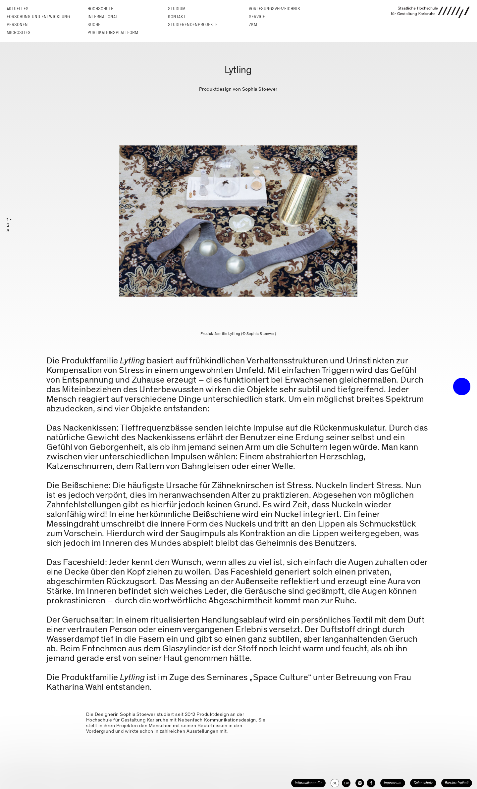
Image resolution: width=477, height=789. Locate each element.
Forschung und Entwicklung (38, 17)
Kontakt (177, 17)
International (102, 17)
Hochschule (100, 9)
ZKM (253, 24)
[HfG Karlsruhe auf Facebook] (371, 783)
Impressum (392, 782)
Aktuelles (17, 9)
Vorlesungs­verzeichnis (274, 9)
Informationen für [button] (308, 782)
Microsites (18, 32)
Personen (17, 24)
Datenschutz (423, 782)
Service (257, 17)
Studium (177, 9)
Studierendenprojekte (193, 24)
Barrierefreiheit (456, 782)
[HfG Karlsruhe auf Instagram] (359, 783)
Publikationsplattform (112, 32)
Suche (93, 24)
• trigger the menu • (461, 386)
